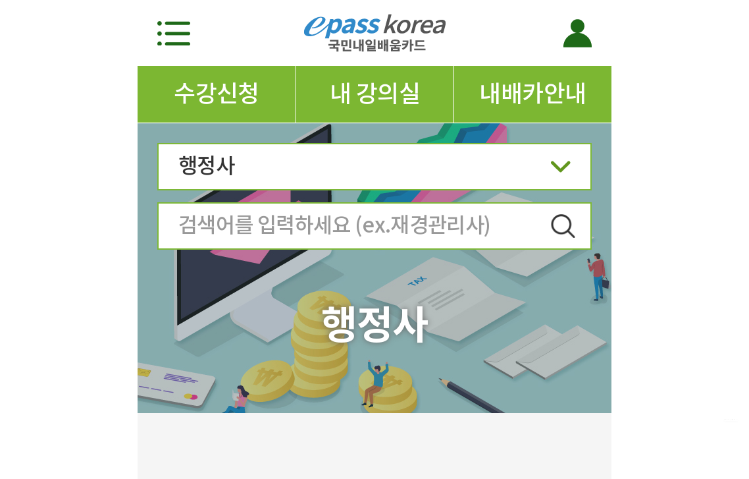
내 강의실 (375, 93)
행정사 (374, 170)
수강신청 (216, 93)
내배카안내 (532, 93)
